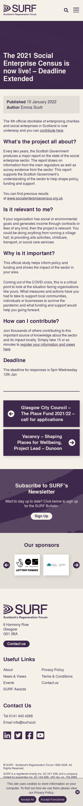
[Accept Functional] (77, 792)
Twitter (18, 735)
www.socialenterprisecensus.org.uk (35, 198)
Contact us (16, 643)
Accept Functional (53, 799)
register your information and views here (39, 346)
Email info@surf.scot (19, 722)
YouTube (40, 735)
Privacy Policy (53, 670)
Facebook (29, 735)
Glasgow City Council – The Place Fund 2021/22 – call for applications (41, 413)
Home (20, 10)
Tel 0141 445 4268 (18, 716)
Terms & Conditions (57, 676)
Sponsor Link (27, 565)
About (8, 670)
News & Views (14, 676)
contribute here (51, 130)
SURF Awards (14, 689)
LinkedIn (7, 735)
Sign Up (41, 516)
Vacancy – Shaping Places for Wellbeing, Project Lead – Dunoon (41, 442)
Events (8, 683)
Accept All (27, 799)
